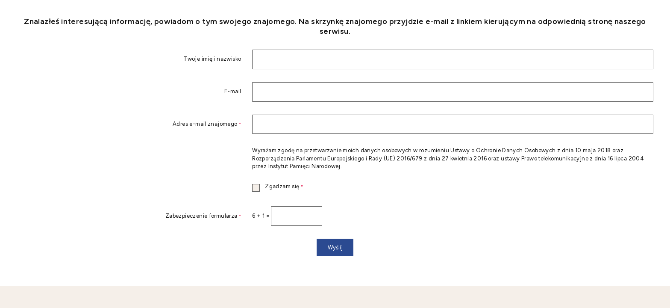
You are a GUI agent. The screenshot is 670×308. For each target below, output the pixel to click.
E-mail (232, 92)
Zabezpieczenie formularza (129, 216)
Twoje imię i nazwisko (212, 59)
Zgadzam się (277, 187)
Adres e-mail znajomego (129, 124)
